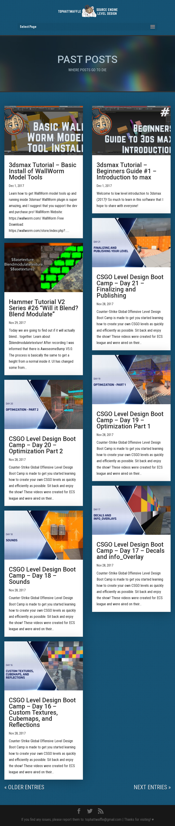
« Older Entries (24, 787)
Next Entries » (152, 787)
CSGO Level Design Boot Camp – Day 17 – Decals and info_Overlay (131, 551)
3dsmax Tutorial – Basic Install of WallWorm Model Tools (42, 171)
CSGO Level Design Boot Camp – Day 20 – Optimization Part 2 (42, 445)
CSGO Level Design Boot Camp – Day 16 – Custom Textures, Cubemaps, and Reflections (42, 713)
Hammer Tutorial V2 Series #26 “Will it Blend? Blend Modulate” (43, 308)
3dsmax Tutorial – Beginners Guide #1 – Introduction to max (127, 171)
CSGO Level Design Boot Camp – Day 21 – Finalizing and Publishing (130, 286)
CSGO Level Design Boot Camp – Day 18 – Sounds (42, 575)
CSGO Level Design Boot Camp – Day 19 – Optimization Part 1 (130, 420)
